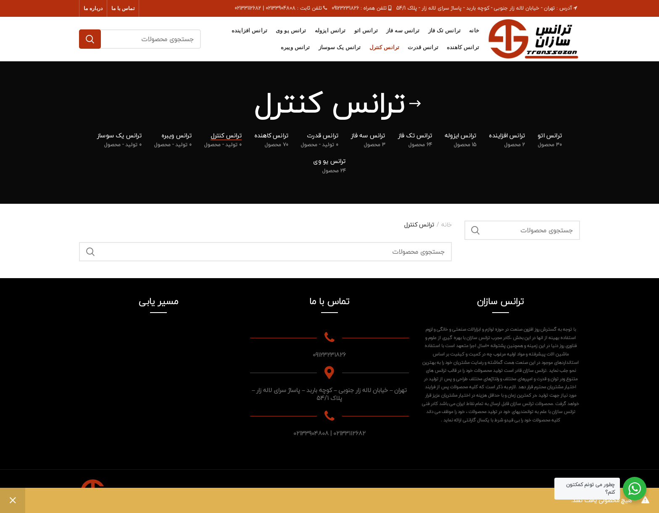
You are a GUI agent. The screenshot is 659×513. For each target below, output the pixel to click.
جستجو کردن (90, 39)
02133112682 (349, 433)
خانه (446, 225)
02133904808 (311, 433)
